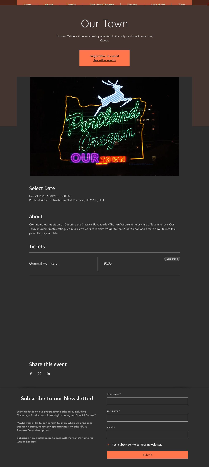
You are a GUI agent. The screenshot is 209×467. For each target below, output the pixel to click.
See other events (104, 60)
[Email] (146, 434)
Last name (113, 411)
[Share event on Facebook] (31, 373)
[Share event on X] (39, 373)
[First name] (146, 401)
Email (111, 427)
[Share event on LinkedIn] (48, 373)
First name (114, 394)
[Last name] (146, 417)
